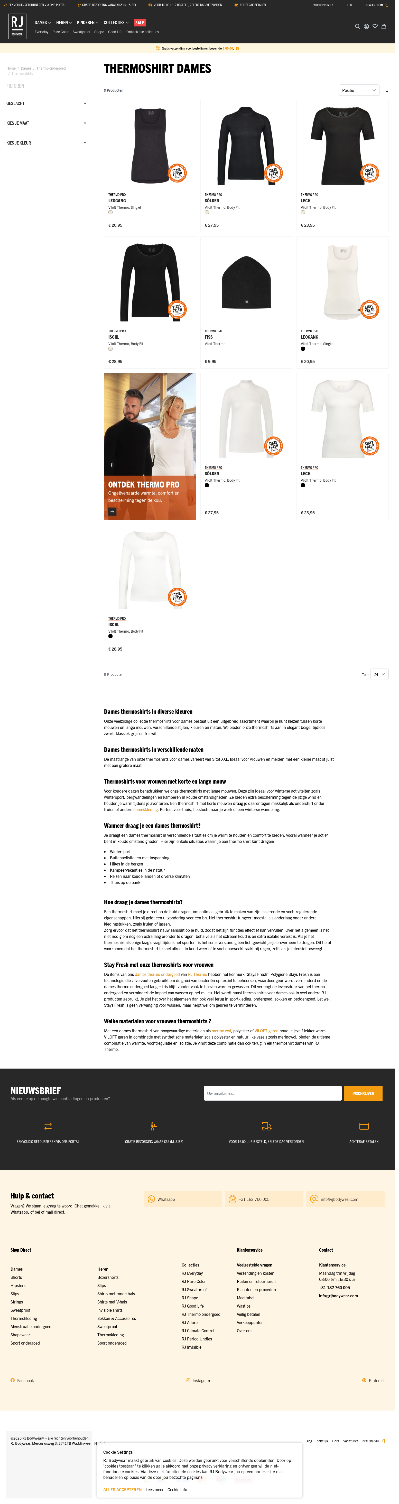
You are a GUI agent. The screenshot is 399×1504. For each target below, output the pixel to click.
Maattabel (245, 1297)
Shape (99, 31)
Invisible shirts (110, 1309)
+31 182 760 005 (334, 1287)
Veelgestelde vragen (254, 1264)
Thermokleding (24, 1318)
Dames (26, 68)
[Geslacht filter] (47, 103)
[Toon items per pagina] (379, 674)
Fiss (209, 337)
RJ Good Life (193, 1305)
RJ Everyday (192, 1272)
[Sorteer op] (359, 90)
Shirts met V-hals (112, 1301)
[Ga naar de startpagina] (17, 26)
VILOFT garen (267, 1030)
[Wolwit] (110, 212)
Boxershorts (107, 1277)
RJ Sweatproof (194, 1289)
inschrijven (363, 1093)
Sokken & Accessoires (116, 1318)
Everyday (41, 31)
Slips (15, 1293)
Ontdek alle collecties (142, 31)
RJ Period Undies (197, 1338)
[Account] (366, 26)
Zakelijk (322, 1441)
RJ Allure (190, 1322)
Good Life (115, 31)
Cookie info (177, 1489)
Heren (102, 1268)
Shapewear (20, 1334)
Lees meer (155, 1489)
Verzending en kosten (255, 1272)
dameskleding (145, 809)
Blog (308, 1441)
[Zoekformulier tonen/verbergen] (358, 26)
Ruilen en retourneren (256, 1281)
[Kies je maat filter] (47, 123)
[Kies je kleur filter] (47, 142)
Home (11, 68)
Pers (335, 1441)
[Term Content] (237, 48)
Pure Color (60, 31)
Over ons (244, 1330)
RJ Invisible (191, 1346)
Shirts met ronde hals (116, 1293)
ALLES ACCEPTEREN (122, 1489)
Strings (17, 1301)
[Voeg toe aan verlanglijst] (375, 26)
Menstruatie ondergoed (31, 1326)
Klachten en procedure (257, 1289)
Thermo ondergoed (51, 68)
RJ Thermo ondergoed (201, 1314)
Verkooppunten (250, 1322)
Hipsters (18, 1285)
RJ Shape (190, 1297)
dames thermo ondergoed (157, 974)
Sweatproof (81, 31)
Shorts (16, 1277)
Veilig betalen (248, 1314)
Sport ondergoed (25, 1342)
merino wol (221, 1030)
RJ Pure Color (194, 1281)
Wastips (243, 1305)
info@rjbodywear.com (338, 1295)
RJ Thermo (197, 974)
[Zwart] (303, 349)
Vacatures (350, 1441)
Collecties (190, 1264)
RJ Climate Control (198, 1330)
